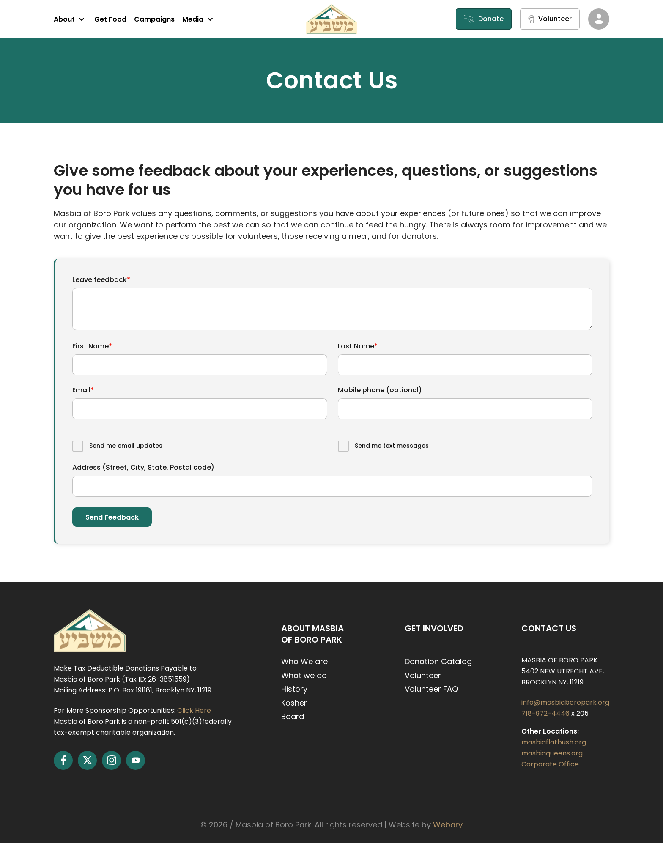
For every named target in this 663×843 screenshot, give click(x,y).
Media (198, 19)
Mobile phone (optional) (380, 390)
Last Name (358, 346)
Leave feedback (101, 280)
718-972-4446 (546, 713)
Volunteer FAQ (431, 689)
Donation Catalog (438, 661)
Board (292, 716)
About (70, 19)
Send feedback (112, 517)
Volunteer (423, 675)
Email (83, 390)
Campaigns (154, 19)
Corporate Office (550, 764)
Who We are (304, 661)
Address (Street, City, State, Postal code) (143, 467)
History (294, 689)
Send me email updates (125, 445)
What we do (304, 675)
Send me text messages (392, 445)
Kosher (294, 703)
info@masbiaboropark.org (565, 702)
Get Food (110, 19)
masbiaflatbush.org (553, 742)
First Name (92, 346)
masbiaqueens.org (552, 753)
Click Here (194, 710)
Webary (448, 824)
